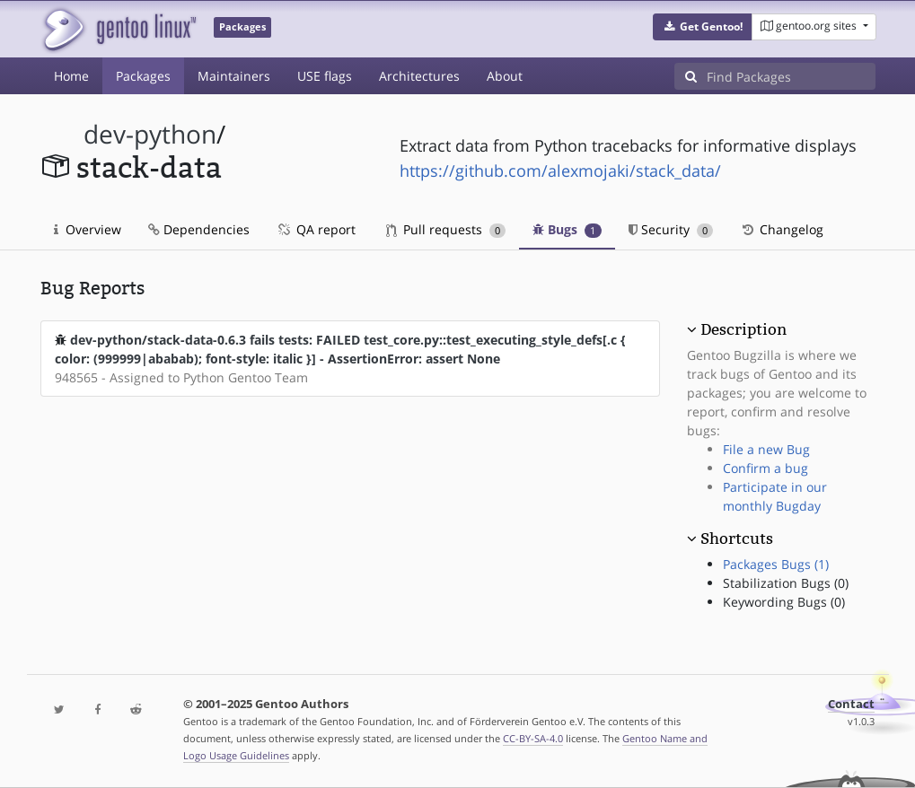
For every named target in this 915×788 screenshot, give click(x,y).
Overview (87, 229)
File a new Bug (766, 449)
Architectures (419, 75)
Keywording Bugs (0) (784, 601)
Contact (851, 704)
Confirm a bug (765, 468)
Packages (143, 75)
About (505, 75)
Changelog (781, 229)
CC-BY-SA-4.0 (533, 738)
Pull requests (446, 229)
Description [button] (743, 329)
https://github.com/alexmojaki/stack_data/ (560, 170)
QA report (316, 229)
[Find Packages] (791, 76)
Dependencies (199, 229)
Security (671, 229)
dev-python (150, 134)
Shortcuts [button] (736, 538)
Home (71, 75)
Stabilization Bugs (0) (786, 582)
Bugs (567, 229)
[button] (702, 26)
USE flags (324, 75)
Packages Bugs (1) (776, 564)
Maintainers (234, 75)
